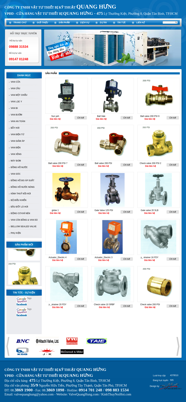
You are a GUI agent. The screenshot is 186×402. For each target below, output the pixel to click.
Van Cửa (15, 82)
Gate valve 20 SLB (149, 210)
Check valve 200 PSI (150, 304)
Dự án (103, 22)
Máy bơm (16, 161)
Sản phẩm (64, 22)
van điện (16, 147)
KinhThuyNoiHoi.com (116, 394)
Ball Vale (101, 116)
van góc (16, 174)
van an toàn (18, 121)
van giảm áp (18, 141)
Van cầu (15, 88)
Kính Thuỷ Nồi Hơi (21, 193)
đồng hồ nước (19, 167)
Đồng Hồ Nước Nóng (23, 187)
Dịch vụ (84, 22)
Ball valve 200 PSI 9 (149, 116)
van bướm (16, 115)
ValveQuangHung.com (83, 394)
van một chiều (19, 95)
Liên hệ (140, 22)
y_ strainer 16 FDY (149, 257)
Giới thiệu (42, 22)
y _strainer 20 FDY (57, 304)
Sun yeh (55, 116)
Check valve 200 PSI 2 (150, 163)
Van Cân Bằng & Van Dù (24, 220)
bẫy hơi (15, 128)
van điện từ (17, 134)
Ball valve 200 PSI (103, 163)
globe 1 (55, 210)
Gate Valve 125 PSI (104, 210)
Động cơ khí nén (20, 213)
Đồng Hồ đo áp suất (22, 180)
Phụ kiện (16, 233)
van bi (14, 108)
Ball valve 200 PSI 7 (57, 163)
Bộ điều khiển (18, 200)
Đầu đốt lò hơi (19, 207)
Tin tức (121, 22)
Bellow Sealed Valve (24, 226)
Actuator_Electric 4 (58, 257)
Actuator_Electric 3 (104, 257)
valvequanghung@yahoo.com (34, 394)
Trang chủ (19, 22)
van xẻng (16, 154)
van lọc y (16, 101)
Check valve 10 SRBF (104, 304)
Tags (29, 298)
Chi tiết (80, 118)
